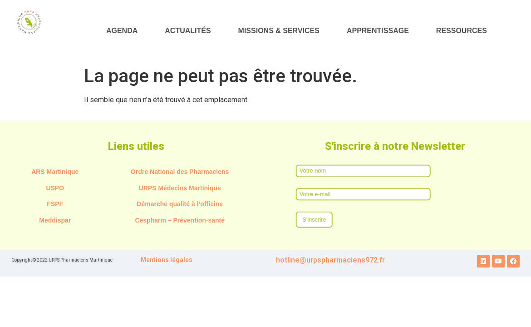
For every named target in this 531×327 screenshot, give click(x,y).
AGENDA (122, 31)
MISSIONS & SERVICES (279, 31)
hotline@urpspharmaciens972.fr (330, 260)
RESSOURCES (461, 31)
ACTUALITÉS (188, 31)
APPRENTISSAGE (378, 31)
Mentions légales (166, 259)
